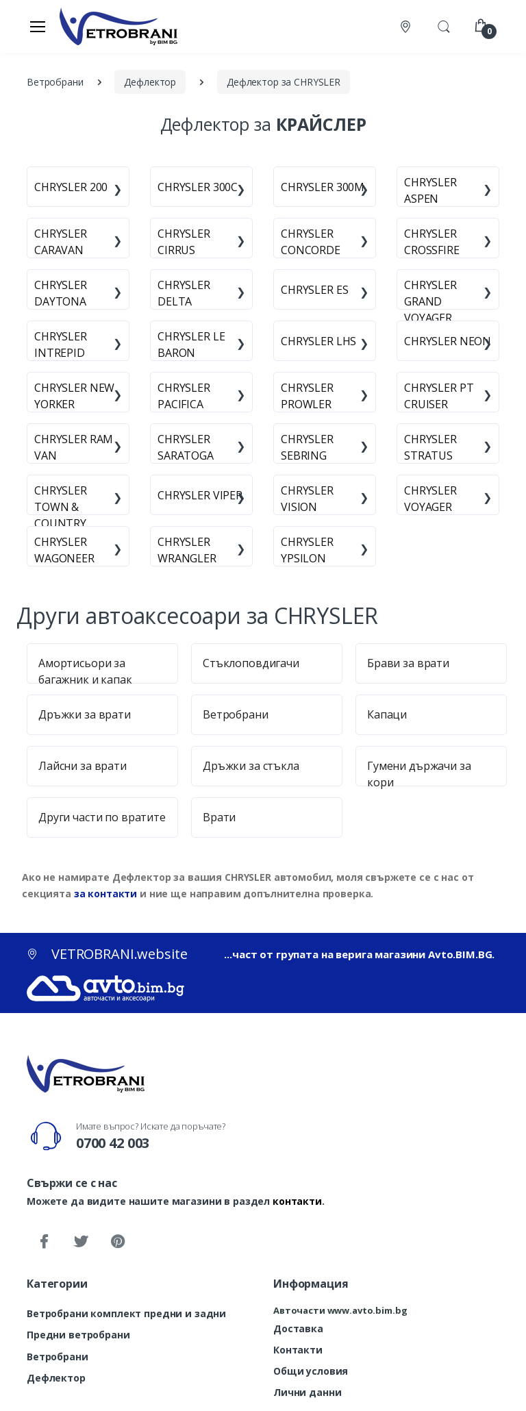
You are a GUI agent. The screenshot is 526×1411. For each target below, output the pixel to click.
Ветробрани (235, 714)
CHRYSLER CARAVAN (60, 242)
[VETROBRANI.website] (119, 26)
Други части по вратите (102, 817)
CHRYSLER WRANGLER (187, 550)
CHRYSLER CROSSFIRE (432, 242)
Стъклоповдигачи (251, 663)
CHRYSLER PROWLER (307, 396)
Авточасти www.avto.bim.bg (340, 1310)
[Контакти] (406, 26)
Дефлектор (56, 1377)
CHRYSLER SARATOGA (186, 447)
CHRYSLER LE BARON (191, 344)
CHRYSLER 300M (322, 187)
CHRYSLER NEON (447, 341)
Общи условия (310, 1370)
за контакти (105, 893)
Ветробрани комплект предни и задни (126, 1313)
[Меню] (38, 26)
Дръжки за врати (84, 714)
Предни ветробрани (78, 1334)
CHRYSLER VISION (307, 498)
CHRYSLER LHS (318, 341)
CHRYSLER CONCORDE (310, 242)
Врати (219, 817)
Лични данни (307, 1392)
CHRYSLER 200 (71, 187)
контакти (297, 1201)
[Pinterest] (118, 1242)
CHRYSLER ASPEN (430, 190)
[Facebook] (44, 1242)
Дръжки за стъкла (251, 765)
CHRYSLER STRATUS (430, 447)
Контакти (298, 1349)
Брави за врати (408, 663)
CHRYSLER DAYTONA (60, 293)
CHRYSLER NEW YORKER (74, 396)
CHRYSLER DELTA (184, 293)
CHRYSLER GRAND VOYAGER (430, 301)
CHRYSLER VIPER (200, 495)
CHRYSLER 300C (198, 187)
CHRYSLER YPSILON (307, 550)
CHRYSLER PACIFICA (184, 396)
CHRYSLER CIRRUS (184, 242)
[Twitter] (81, 1242)
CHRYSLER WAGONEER (64, 550)
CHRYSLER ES (314, 289)
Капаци (387, 714)
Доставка (298, 1328)
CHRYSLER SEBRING (307, 447)
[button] (443, 25)
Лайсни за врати (82, 765)
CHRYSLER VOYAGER (430, 498)
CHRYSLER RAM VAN (73, 447)
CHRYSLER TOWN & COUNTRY (60, 507)
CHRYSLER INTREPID (60, 344)
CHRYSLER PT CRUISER (438, 396)
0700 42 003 (112, 1143)
